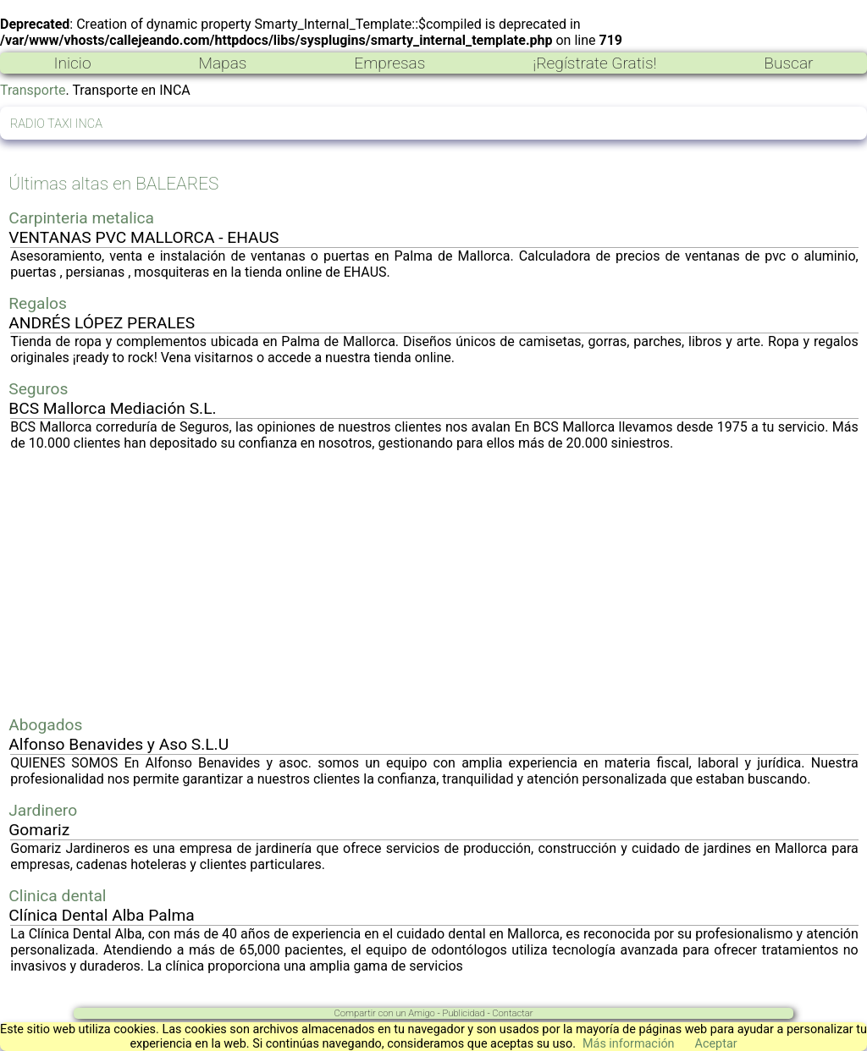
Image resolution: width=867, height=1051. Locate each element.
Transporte (33, 90)
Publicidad (463, 1013)
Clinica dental (57, 895)
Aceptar (716, 1044)
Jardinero (42, 810)
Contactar (512, 1013)
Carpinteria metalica (81, 218)
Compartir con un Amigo (384, 1013)
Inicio (72, 63)
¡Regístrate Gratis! (594, 63)
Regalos (37, 303)
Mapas (222, 63)
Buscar (788, 63)
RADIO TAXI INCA (56, 124)
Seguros (38, 389)
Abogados (45, 725)
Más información (629, 1044)
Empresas (389, 63)
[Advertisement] (434, 583)
